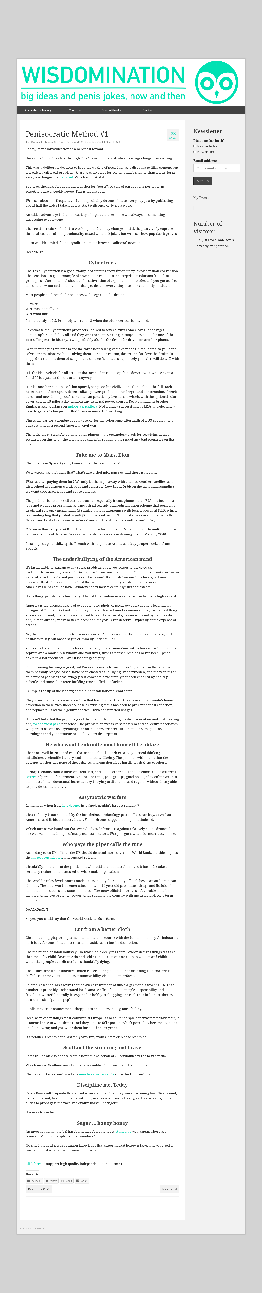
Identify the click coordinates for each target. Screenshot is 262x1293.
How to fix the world (69, 142)
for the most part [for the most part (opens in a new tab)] (46, 724)
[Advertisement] (131, 29)
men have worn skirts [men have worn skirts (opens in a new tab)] (96, 1074)
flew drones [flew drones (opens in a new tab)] (71, 805)
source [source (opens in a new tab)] (31, 776)
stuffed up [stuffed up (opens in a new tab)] (123, 1131)
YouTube (75, 110)
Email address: (206, 160)
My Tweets (201, 197)
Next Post (169, 1189)
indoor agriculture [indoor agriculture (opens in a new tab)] (83, 406)
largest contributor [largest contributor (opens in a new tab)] (46, 857)
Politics (107, 142)
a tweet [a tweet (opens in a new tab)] (67, 177)
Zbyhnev (35, 142)
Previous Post (38, 1189)
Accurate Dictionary (38, 110)
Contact (148, 110)
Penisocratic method (92, 142)
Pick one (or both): (209, 140)
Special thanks (111, 110)
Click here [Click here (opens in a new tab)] (34, 1163)
